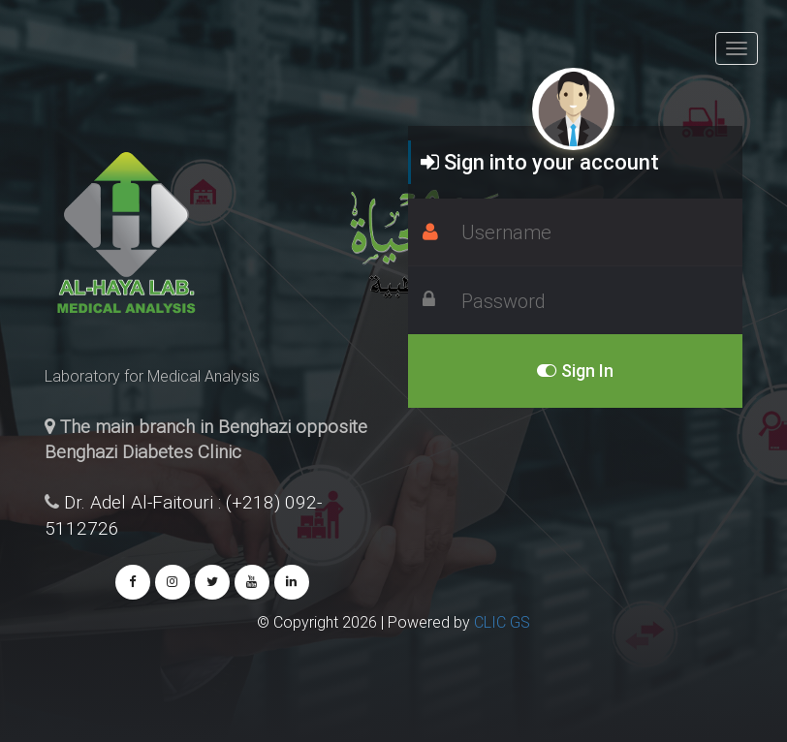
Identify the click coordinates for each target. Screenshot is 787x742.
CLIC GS (502, 622)
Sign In (575, 370)
